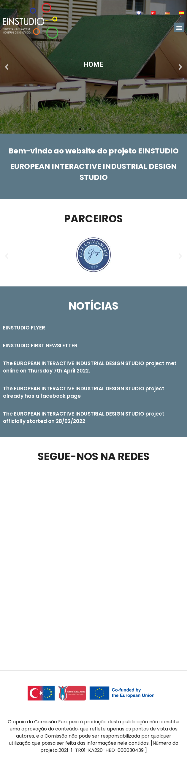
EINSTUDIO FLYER (24, 327)
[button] (179, 27)
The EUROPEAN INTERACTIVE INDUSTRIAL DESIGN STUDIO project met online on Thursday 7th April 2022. (90, 367)
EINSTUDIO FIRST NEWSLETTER (40, 345)
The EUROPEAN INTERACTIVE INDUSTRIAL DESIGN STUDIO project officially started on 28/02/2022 (83, 417)
